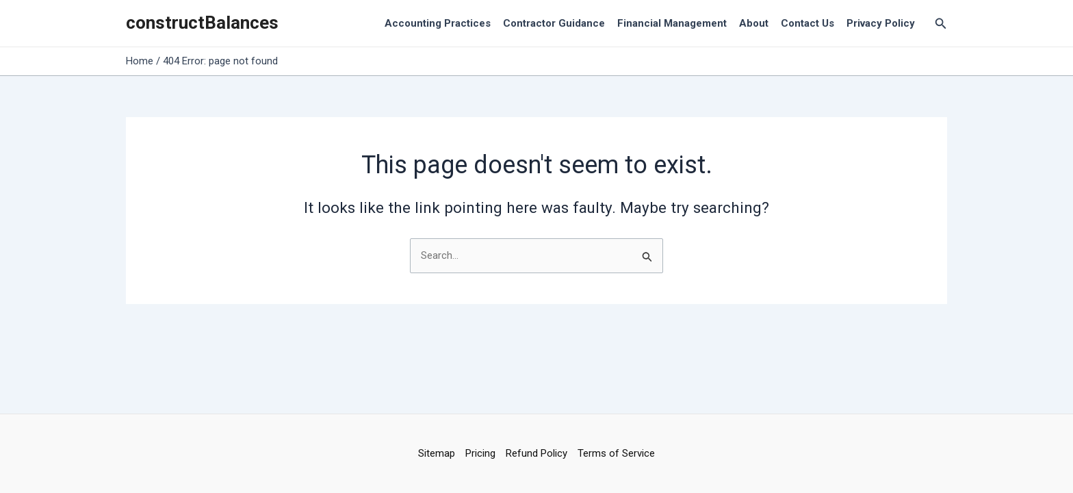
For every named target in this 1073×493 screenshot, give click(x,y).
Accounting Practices (438, 23)
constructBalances (202, 22)
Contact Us (807, 23)
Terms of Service (616, 453)
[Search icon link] (941, 23)
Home (139, 61)
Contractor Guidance (554, 23)
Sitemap (436, 453)
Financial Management (672, 23)
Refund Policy (536, 453)
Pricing (480, 453)
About (753, 23)
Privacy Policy (880, 23)
